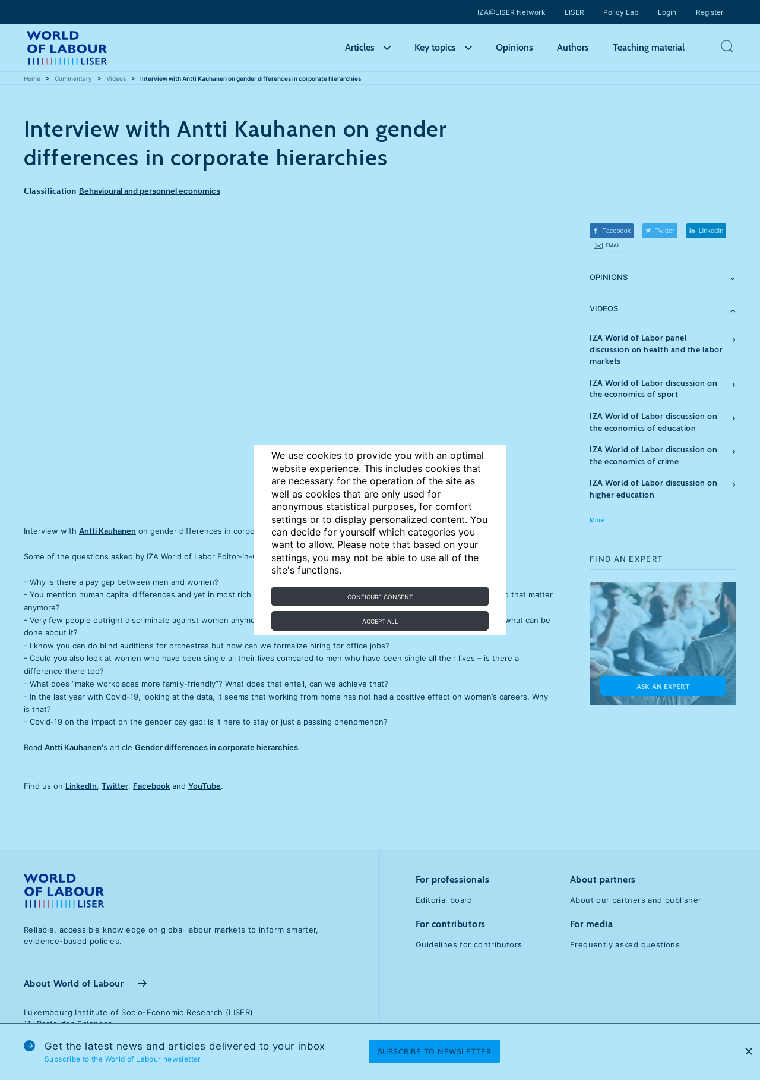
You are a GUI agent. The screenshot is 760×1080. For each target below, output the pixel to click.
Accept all (380, 621)
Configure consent (380, 596)
